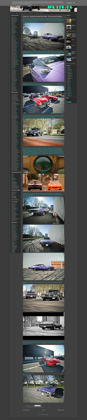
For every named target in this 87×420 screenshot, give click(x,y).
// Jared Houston (13, 234)
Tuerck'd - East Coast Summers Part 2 (74, 58)
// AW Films (12, 224)
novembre (69, 75)
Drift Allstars (13, 178)
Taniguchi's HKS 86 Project (74, 25)
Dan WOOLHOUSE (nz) (14, 140)
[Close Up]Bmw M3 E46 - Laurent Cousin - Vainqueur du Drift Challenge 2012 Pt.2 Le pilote (74, 35)
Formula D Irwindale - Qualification (70, 63)
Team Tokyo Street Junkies (14, 218)
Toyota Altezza (13, 73)
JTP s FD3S (68, 17)
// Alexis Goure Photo (14, 225)
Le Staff (16, 13)
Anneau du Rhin (13, 107)
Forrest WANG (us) (13, 159)
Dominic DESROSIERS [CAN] (15, 150)
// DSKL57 (12, 228)
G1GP (12, 180)
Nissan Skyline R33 (14, 62)
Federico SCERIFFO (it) (14, 155)
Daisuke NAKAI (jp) (14, 136)
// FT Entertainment (13, 229)
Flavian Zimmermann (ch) (14, 158)
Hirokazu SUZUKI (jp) (14, 169)
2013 (69, 70)
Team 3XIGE (13, 205)
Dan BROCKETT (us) (14, 138)
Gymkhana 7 (73, 45)
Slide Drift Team (13, 203)
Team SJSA (13, 217)
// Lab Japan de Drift (14, 239)
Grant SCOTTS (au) (14, 165)
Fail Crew (73, 39)
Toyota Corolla (13, 78)
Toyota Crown (13, 82)
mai (68, 84)
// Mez (12, 241)
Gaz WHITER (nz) (13, 162)
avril (68, 85)
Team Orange (13, 216)
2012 (69, 72)
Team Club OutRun (13, 208)
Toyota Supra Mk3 (13, 89)
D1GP (12, 174)
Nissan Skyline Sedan (14, 64)
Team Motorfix (13, 215)
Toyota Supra (13, 88)
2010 (69, 93)
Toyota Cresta (13, 81)
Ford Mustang (13, 25)
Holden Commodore (14, 27)
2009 (69, 95)
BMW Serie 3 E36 (13, 19)
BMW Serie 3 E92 (13, 21)
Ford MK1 (12, 24)
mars (68, 87)
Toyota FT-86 (13, 83)
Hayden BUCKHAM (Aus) (14, 166)
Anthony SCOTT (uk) (14, 109)
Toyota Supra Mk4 (13, 90)
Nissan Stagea (13, 65)
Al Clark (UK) (13, 102)
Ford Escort (13, 23)
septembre (69, 78)
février (68, 88)
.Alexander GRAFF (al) (14, 98)
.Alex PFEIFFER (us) (14, 97)
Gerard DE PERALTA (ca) (14, 164)
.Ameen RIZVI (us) (13, 101)
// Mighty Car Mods (13, 242)
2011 (69, 92)
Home (12, 13)
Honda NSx (12, 30)
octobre (68, 76)
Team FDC (12, 210)
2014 (69, 69)
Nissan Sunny (13, 66)
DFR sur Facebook (39, 13)
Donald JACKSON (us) (14, 151)
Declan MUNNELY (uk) (14, 148)
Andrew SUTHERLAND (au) (15, 104)
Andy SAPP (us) (13, 106)
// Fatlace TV (13, 230)
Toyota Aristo (13, 74)
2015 (69, 67)
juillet (68, 81)
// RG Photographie (13, 246)
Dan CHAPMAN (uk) (14, 139)
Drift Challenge (13, 179)
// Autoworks (13, 226)
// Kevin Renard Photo (14, 237)
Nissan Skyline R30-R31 (14, 60)
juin (68, 82)
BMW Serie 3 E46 (13, 20)
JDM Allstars (13, 181)
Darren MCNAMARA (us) (14, 142)
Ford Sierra (12, 26)
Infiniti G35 (12, 33)
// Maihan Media (13, 240)
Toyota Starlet (13, 87)
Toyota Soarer (13, 86)
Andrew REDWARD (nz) (14, 103)
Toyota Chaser (13, 77)
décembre (69, 73)
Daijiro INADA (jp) (13, 134)
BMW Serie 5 (13, 22)
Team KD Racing (13, 213)
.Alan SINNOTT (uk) (14, 96)
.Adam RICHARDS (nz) (14, 94)
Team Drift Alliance (13, 209)
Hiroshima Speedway (14, 170)
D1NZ (12, 175)
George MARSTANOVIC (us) (15, 163)
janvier (68, 90)
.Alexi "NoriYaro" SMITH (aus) (15, 100)
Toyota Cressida (13, 80)
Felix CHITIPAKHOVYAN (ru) (15, 156)
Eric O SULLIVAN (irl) (14, 154)
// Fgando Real (13, 231)
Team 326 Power (13, 204)
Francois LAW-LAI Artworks (15, 160)
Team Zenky (13, 220)
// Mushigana (13, 243)
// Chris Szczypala (13, 227)
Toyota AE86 (13, 72)
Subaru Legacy (13, 71)
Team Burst (12, 206)
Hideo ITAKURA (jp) (14, 168)
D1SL (12, 176)
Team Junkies (13, 212)
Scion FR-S (12, 67)
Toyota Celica (13, 76)
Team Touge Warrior (14, 219)
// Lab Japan (13, 238)
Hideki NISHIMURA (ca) (14, 167)
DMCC (12, 177)
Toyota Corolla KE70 (14, 79)
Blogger (47, 414)
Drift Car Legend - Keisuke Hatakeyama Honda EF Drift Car (74, 52)
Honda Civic (13, 29)
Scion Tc (12, 68)
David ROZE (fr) (13, 145)
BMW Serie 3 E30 (13, 18)
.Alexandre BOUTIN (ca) (14, 99)
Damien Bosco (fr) (13, 137)
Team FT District (13, 211)
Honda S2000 (13, 31)
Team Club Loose (13, 207)
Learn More (69, 2)
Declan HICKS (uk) (13, 147)
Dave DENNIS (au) (13, 143)
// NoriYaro (12, 244)
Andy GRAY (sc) (13, 105)
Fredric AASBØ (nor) (14, 161)
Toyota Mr (12, 85)
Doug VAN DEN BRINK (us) (15, 152)
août (68, 79)
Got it (74, 2)
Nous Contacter (23, 13)
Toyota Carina (13, 75)
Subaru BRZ (13, 69)
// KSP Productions (13, 235)
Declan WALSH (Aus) (14, 149)
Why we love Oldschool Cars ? (74, 19)
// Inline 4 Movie (13, 232)
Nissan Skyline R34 (14, 63)
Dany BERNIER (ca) (14, 141)
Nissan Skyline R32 (14, 61)
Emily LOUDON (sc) (14, 153)
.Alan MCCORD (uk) (14, 95)
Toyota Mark (13, 84)
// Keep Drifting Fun (14, 236)
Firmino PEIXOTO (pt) (14, 157)
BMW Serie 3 (13, 17)
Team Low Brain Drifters (14, 214)
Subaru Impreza (13, 70)
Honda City (12, 28)
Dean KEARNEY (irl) (14, 146)
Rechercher (31, 13)
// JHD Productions (13, 233)
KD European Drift (13, 182)
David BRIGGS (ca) (14, 144)
